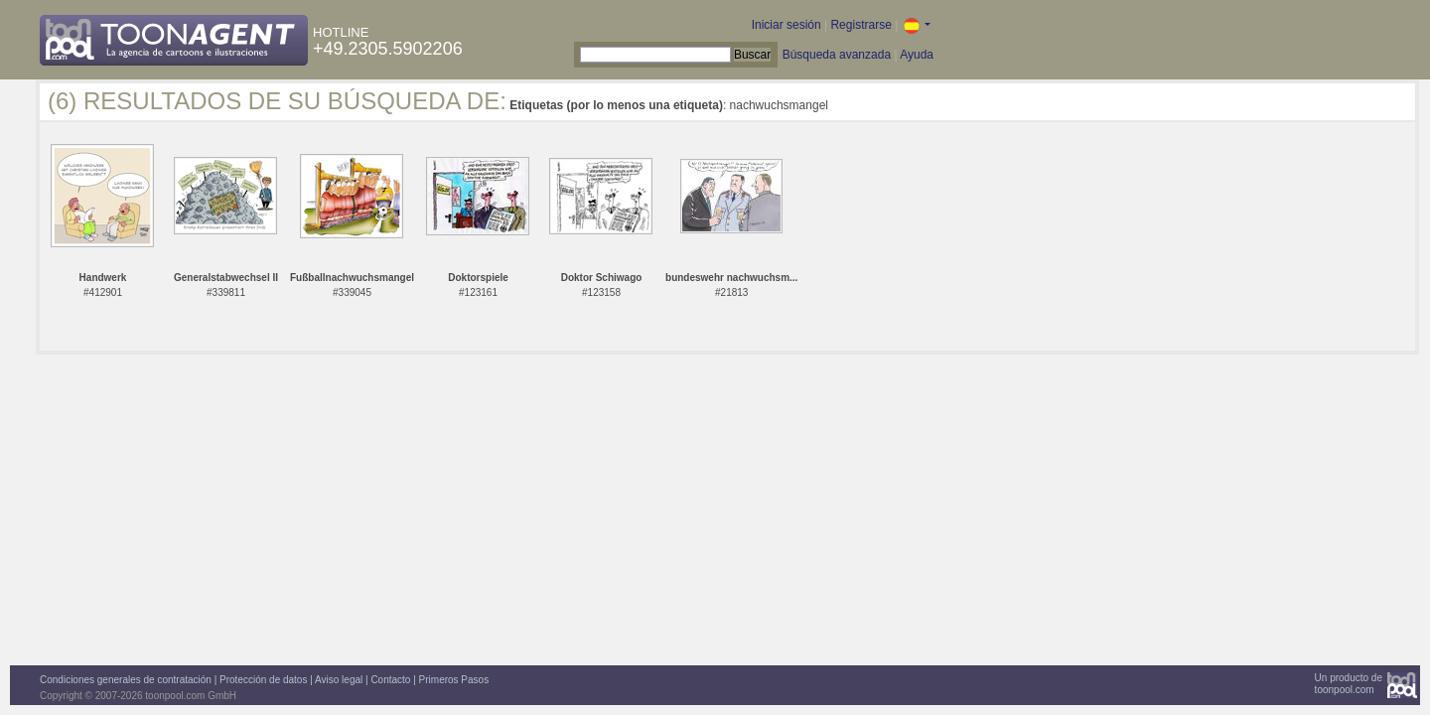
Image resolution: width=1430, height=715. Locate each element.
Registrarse (860, 25)
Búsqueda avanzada (837, 55)
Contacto (390, 679)
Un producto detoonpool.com (1348, 683)
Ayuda (916, 55)
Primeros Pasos (454, 679)
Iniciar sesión (786, 25)
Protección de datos (263, 679)
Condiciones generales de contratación (126, 679)
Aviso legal (338, 679)
